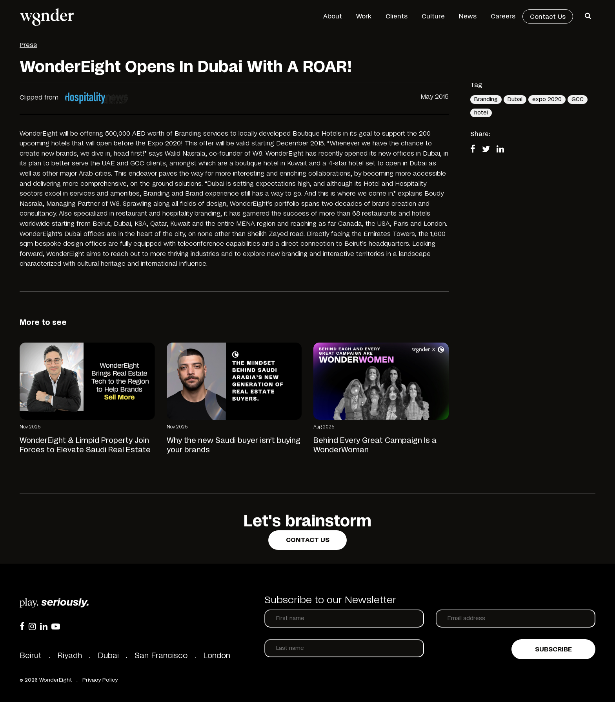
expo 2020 (547, 99)
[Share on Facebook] (475, 150)
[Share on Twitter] (488, 150)
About (332, 16)
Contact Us (548, 17)
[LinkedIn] (43, 626)
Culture (433, 16)
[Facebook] (22, 626)
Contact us (307, 540)
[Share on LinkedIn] (503, 150)
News (468, 16)
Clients (397, 16)
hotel (481, 113)
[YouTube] (55, 626)
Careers (503, 16)
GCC (577, 99)
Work (363, 16)
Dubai (515, 99)
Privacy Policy (100, 680)
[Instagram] (32, 626)
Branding (486, 99)
